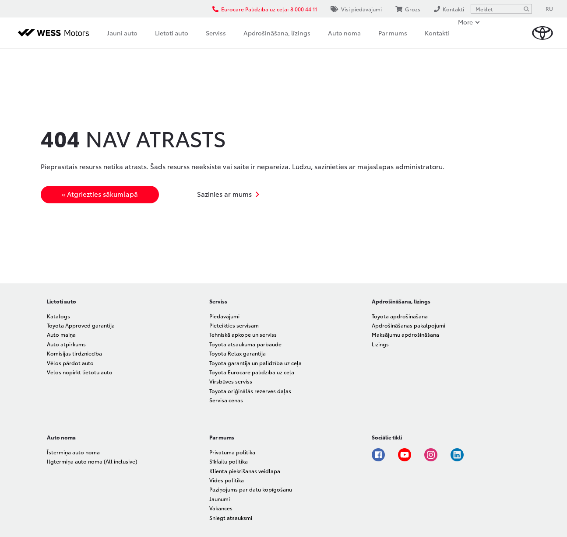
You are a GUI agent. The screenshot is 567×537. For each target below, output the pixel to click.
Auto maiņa (61, 334)
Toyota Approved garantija (81, 325)
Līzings (380, 344)
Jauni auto (122, 32)
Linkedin (457, 454)
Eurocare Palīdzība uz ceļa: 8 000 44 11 (264, 9)
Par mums (392, 32)
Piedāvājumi (224, 316)
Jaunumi (219, 498)
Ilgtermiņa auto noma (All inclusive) (92, 461)
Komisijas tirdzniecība (74, 353)
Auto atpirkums (66, 344)
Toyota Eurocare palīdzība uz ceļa (251, 372)
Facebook (378, 454)
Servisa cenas (226, 400)
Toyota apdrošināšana (400, 316)
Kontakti (437, 32)
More (465, 21)
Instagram (430, 454)
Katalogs (58, 316)
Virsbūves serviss (230, 381)
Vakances (220, 508)
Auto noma (344, 32)
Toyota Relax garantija (237, 353)
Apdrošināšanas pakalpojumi (408, 325)
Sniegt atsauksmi (230, 517)
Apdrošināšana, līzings (276, 32)
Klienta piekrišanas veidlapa (244, 470)
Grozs (407, 9)
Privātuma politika (232, 452)
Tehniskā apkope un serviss (243, 334)
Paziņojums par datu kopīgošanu (250, 489)
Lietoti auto (171, 32)
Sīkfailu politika (228, 461)
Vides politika (226, 480)
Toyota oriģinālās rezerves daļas (250, 390)
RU (549, 8)
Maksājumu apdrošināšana (405, 334)
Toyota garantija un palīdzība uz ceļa (255, 362)
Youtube (404, 454)
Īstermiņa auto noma (73, 452)
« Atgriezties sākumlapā (100, 194)
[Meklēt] (526, 9)
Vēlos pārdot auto (70, 362)
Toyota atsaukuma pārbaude (245, 344)
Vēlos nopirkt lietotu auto (80, 372)
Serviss (216, 32)
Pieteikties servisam (234, 325)
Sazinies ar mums (224, 194)
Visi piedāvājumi (356, 9)
